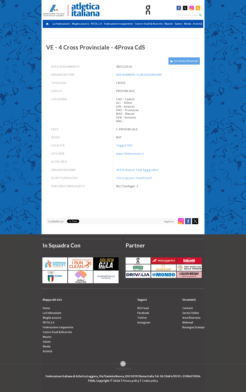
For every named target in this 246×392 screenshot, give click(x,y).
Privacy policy (131, 380)
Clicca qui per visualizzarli (134, 178)
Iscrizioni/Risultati (186, 61)
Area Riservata (191, 317)
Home (46, 308)
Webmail (187, 322)
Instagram (143, 322)
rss (198, 8)
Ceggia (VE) (124, 145)
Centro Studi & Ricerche (149, 23)
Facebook (143, 313)
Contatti (187, 308)
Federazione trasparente (118, 23)
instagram (191, 8)
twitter (185, 8)
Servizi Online (190, 313)
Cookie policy (150, 380)
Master (169, 23)
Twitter (142, 317)
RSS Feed (143, 308)
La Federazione (61, 23)
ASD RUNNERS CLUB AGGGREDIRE (139, 74)
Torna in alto (123, 368)
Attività (197, 23)
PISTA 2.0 (96, 23)
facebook (179, 8)
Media (187, 23)
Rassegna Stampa (193, 327)
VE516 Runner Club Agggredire (137, 170)
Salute (178, 23)
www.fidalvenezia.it (130, 153)
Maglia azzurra (80, 23)
